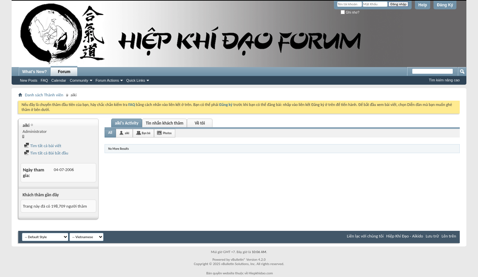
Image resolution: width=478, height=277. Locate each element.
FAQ (44, 80)
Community (79, 80)
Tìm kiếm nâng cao (444, 80)
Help (422, 5)
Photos (167, 133)
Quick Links (135, 80)
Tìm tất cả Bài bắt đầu (46, 152)
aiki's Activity (126, 123)
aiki (127, 133)
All (110, 133)
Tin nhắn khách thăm (164, 123)
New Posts (29, 80)
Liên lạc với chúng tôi (365, 235)
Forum (64, 71)
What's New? (34, 71)
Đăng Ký (445, 5)
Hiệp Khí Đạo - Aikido (404, 235)
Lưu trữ (432, 235)
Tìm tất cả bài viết (42, 145)
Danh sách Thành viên (44, 94)
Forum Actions (107, 80)
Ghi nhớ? (350, 12)
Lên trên (448, 235)
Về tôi (200, 123)
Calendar (58, 80)
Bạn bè (146, 133)
